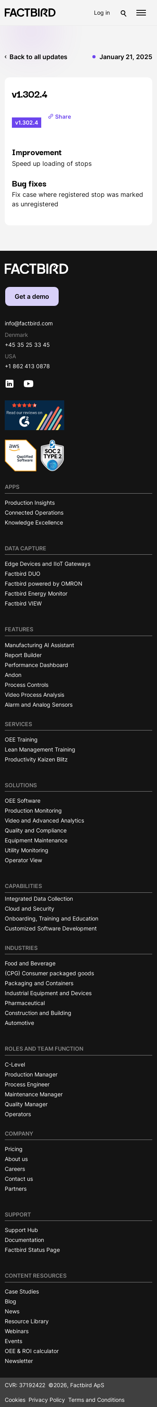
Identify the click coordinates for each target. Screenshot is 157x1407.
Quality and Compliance (36, 830)
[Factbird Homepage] (30, 12)
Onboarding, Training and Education (51, 918)
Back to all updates (38, 57)
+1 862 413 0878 (27, 366)
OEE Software (22, 800)
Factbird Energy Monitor (36, 593)
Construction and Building (38, 1012)
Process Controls (26, 684)
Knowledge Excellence (34, 522)
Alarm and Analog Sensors (39, 704)
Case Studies (22, 1291)
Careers (15, 1168)
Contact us (19, 1178)
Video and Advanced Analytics (44, 820)
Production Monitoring (33, 810)
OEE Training (21, 739)
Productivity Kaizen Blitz (36, 759)
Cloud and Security (29, 908)
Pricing (14, 1149)
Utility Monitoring (26, 850)
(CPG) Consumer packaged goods (49, 973)
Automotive (19, 1022)
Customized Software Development (51, 928)
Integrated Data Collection (39, 898)
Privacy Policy (47, 1399)
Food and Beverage (30, 963)
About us (16, 1158)
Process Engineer (27, 1084)
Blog (10, 1301)
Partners (16, 1188)
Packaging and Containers (39, 983)
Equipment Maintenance (36, 840)
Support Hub (21, 1229)
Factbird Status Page (32, 1249)
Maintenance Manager (34, 1094)
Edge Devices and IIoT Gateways (47, 563)
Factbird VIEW (23, 603)
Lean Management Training (40, 749)
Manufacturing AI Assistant (39, 645)
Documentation (24, 1239)
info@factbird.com (29, 323)
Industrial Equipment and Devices (48, 993)
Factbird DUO (22, 573)
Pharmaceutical (25, 1003)
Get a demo (32, 296)
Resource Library (27, 1321)
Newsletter (19, 1360)
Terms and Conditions (96, 1399)
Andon (13, 674)
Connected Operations (34, 512)
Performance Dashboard (36, 664)
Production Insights (30, 502)
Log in (102, 12)
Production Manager (31, 1074)
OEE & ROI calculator (32, 1350)
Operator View (23, 860)
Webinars (17, 1331)
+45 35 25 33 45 (27, 344)
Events (13, 1341)
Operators (18, 1114)
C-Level (15, 1064)
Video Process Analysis (34, 694)
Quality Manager (26, 1104)
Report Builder (23, 655)
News (12, 1311)
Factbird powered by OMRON (43, 583)
